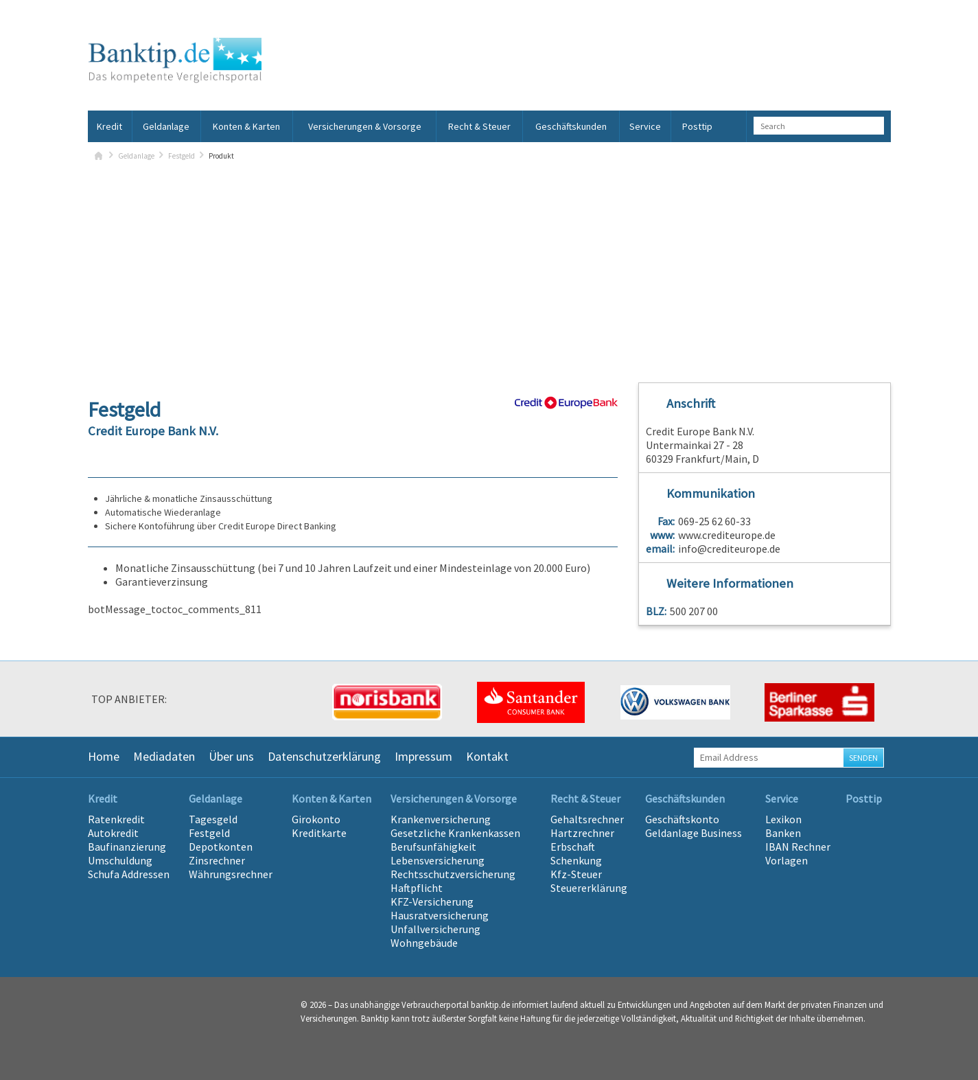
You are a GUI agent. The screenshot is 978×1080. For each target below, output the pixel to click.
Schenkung (576, 860)
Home (103, 756)
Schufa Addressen (129, 874)
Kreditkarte (319, 833)
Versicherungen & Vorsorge (364, 126)
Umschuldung (120, 860)
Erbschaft (572, 846)
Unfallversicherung (435, 929)
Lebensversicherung (438, 860)
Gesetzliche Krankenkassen (455, 833)
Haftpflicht (417, 888)
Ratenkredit (116, 819)
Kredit (109, 126)
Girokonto (316, 819)
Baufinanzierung (127, 846)
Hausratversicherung (440, 915)
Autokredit (113, 833)
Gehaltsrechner (587, 819)
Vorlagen (786, 860)
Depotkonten (221, 846)
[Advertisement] (489, 266)
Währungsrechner (230, 874)
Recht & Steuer (479, 126)
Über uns (231, 756)
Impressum (423, 756)
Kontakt (487, 756)
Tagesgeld (213, 819)
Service (645, 126)
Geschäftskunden (571, 126)
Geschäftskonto (682, 819)
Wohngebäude (424, 943)
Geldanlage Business (693, 833)
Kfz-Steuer (576, 874)
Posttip (697, 126)
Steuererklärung (588, 888)
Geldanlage (166, 126)
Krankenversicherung (441, 819)
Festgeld (181, 156)
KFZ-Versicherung (432, 901)
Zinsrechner (217, 860)
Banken (783, 833)
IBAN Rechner (797, 846)
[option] (242, 702)
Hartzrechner (582, 833)
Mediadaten (164, 756)
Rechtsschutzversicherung (453, 874)
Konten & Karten (246, 126)
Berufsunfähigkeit (433, 846)
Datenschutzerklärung (324, 756)
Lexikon (783, 819)
